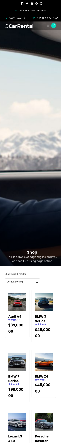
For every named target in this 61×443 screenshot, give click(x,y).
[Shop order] (21, 282)
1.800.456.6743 (15, 18)
